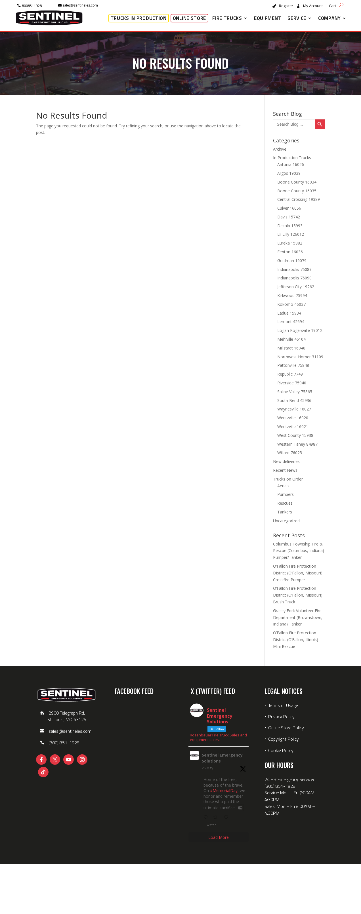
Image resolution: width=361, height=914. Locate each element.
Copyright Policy (283, 739)
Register (286, 6)
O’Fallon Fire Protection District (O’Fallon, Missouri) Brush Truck (297, 595)
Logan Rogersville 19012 (299, 330)
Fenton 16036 (290, 251)
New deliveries (286, 461)
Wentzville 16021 (292, 426)
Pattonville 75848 (293, 365)
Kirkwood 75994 (292, 295)
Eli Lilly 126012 (290, 234)
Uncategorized (286, 520)
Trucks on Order (288, 479)
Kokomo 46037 (291, 304)
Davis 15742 (288, 217)
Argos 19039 (289, 173)
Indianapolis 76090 (294, 278)
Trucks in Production (139, 18)
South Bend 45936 (294, 400)
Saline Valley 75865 (294, 391)
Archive (279, 149)
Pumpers (285, 494)
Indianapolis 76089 (294, 269)
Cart (332, 6)
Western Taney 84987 (297, 444)
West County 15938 (295, 435)
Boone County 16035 (296, 190)
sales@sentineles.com (80, 5)
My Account (313, 6)
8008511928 (32, 5)
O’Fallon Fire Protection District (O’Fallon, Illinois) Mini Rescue (295, 639)
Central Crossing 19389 (298, 199)
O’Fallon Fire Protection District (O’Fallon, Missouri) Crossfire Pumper (297, 572)
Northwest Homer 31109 (300, 356)
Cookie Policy (280, 750)
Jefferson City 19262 (295, 286)
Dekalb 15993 (290, 225)
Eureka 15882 (289, 243)
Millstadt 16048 (291, 348)
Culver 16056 (289, 208)
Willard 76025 (289, 452)
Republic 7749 (290, 374)
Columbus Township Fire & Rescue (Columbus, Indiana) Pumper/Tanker (298, 550)
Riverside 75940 (291, 383)
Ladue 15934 (289, 313)
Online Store (189, 18)
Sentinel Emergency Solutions (222, 758)
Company (329, 18)
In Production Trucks (292, 157)
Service (296, 18)
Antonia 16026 (290, 164)
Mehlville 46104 (291, 339)
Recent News (285, 470)
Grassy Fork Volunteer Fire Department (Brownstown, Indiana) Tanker (297, 617)
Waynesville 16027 (294, 409)
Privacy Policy (281, 716)
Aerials (283, 485)
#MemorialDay (224, 790)
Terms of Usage (282, 705)
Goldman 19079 (292, 260)
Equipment (267, 18)
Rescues (285, 503)
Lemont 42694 (290, 321)
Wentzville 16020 (292, 417)
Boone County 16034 (296, 182)
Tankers (284, 512)
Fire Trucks (227, 18)
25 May (207, 768)
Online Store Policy (286, 727)
